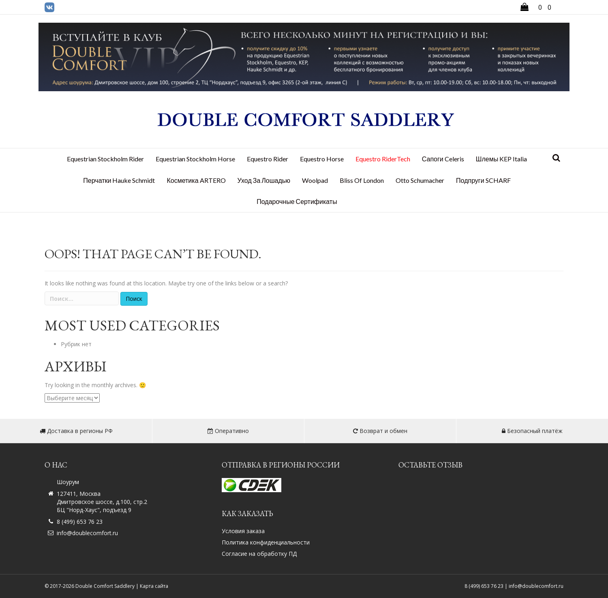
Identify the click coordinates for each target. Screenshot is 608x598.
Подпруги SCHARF (483, 180)
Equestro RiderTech (382, 159)
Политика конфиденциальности (266, 542)
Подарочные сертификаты (297, 201)
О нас (56, 464)
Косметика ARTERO (196, 180)
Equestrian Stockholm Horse (195, 159)
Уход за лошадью (264, 180)
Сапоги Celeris (443, 159)
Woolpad (315, 180)
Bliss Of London (362, 180)
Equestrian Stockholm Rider (105, 159)
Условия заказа (243, 531)
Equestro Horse (322, 159)
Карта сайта (154, 586)
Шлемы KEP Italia (501, 159)
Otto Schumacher (420, 180)
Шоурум (68, 482)
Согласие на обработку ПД (259, 553)
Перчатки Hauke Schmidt (119, 180)
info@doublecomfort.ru (87, 533)
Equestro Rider (267, 159)
